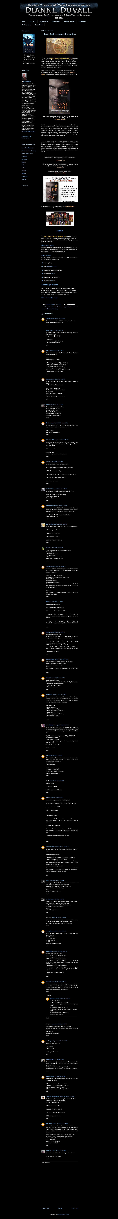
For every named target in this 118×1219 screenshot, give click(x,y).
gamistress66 (49, 505)
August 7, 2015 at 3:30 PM (55, 755)
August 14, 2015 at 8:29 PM (67, 1096)
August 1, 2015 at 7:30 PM (60, 488)
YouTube (24, 168)
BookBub (24, 162)
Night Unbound (44, 21)
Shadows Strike (51, 308)
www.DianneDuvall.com (28, 148)
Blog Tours (32, 21)
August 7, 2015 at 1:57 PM (59, 694)
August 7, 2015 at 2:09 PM (62, 725)
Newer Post (45, 1208)
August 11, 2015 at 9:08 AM (59, 917)
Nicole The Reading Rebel (52, 1096)
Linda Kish (48, 1150)
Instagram (24, 159)
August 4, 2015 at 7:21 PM (61, 659)
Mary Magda (49, 1123)
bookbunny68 (49, 488)
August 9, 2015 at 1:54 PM (57, 880)
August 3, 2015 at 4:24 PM (58, 632)
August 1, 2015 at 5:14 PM (61, 439)
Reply (47, 324)
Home (24, 21)
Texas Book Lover (50, 725)
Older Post (75, 1208)
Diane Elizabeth (50, 846)
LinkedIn (24, 179)
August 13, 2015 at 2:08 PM (58, 981)
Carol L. (48, 880)
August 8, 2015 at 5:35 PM (56, 797)
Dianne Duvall (27, 81)
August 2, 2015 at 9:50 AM (56, 547)
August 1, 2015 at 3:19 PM (56, 404)
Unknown (48, 318)
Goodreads (24, 176)
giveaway (67, 306)
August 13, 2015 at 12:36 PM (59, 951)
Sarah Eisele (49, 694)
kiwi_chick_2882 (50, 439)
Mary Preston (49, 524)
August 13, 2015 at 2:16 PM (63, 998)
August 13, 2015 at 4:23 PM (60, 1041)
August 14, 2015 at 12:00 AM (56, 1059)
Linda (47, 547)
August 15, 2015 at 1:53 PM (59, 1150)
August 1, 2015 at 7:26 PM (56, 461)
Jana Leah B (49, 951)
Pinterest (24, 173)
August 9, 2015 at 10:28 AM (61, 846)
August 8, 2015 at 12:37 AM (57, 780)
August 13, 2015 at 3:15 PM (59, 1024)
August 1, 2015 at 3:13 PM (58, 379)
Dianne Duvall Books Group (29, 150)
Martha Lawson (50, 423)
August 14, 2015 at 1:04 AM (58, 1076)
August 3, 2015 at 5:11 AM (56, 601)
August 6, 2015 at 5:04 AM (58, 677)
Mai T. (47, 601)
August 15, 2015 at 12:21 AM (60, 1123)
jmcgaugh (48, 931)
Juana (47, 797)
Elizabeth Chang (50, 659)
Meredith (48, 1076)
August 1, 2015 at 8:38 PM (60, 505)
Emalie (47, 330)
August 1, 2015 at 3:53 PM (61, 423)
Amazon (53, 280)
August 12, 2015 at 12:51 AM (58, 931)
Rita (47, 755)
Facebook (24, 156)
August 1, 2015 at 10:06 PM (60, 524)
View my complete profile (28, 131)
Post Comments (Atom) (63, 1214)
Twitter (23, 165)
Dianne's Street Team (27, 153)
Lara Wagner (49, 1041)
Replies (49, 995)
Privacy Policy (38, 25)
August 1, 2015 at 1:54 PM (57, 350)
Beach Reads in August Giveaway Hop (55, 306)
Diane (47, 461)
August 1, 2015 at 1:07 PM (56, 330)
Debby (47, 404)
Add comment (45, 1162)
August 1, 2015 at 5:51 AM (58, 318)
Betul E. (48, 350)
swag (56, 308)
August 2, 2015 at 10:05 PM (58, 566)
